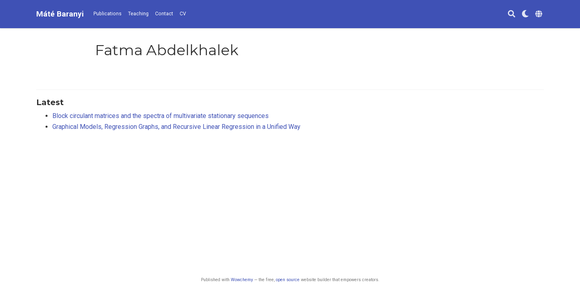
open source (288, 279)
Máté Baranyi (60, 14)
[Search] (511, 14)
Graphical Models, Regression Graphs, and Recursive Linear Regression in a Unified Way (176, 126)
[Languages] (539, 14)
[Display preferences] (525, 14)
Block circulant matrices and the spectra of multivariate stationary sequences (160, 116)
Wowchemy (242, 279)
